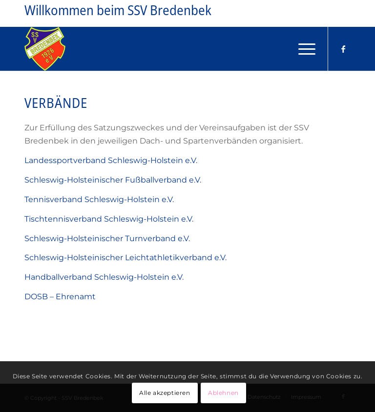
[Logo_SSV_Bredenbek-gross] (44, 49)
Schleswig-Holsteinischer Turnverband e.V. (107, 238)
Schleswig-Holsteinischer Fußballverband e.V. (112, 180)
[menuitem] (302, 49)
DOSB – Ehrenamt (60, 296)
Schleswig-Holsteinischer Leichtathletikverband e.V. (125, 257)
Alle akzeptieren (164, 392)
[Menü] (302, 49)
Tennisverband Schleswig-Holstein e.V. (99, 199)
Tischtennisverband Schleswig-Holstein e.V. (108, 219)
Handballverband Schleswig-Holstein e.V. (104, 277)
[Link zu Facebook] (343, 48)
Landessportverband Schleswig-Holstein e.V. (110, 160)
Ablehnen (223, 392)
